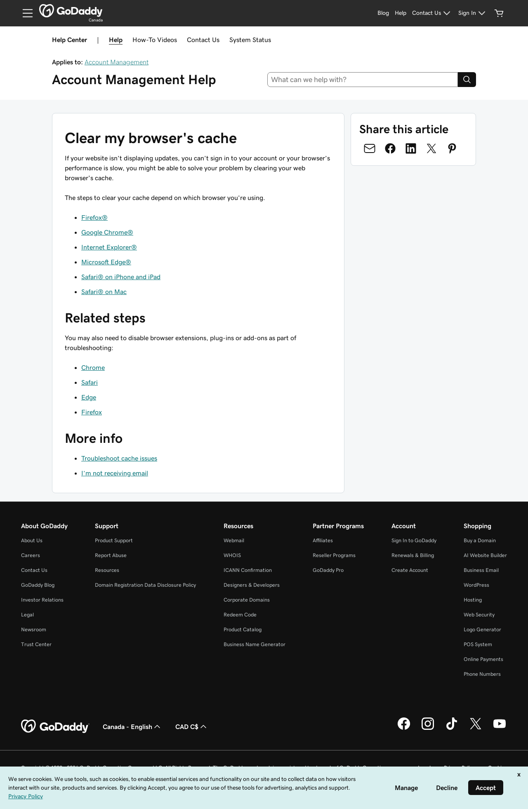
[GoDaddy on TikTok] (451, 728)
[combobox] (363, 79)
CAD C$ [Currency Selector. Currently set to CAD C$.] (191, 726)
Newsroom (33, 629)
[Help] (400, 13)
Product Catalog (243, 629)
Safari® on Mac (104, 291)
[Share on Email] (369, 148)
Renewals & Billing (412, 555)
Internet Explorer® (109, 247)
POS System (478, 644)
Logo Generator (482, 629)
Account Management (116, 62)
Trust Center (36, 644)
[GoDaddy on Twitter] (475, 728)
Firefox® (94, 217)
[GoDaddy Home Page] (55, 727)
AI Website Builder (485, 555)
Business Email (481, 570)
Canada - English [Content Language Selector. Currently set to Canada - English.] (132, 726)
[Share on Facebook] (390, 148)
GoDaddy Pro (328, 570)
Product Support (114, 540)
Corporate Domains (247, 599)
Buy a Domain (480, 540)
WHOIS (232, 555)
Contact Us (203, 39)
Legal (27, 614)
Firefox (91, 412)
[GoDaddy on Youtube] (499, 728)
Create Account (409, 570)
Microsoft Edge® (106, 262)
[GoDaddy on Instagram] (427, 728)
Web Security (479, 614)
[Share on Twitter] (431, 148)
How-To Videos (154, 39)
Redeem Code (240, 614)
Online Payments (483, 659)
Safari (89, 382)
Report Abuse (111, 555)
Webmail (234, 540)
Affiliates (323, 540)
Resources (107, 570)
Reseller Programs (334, 555)
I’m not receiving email (114, 473)
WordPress (476, 585)
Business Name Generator (254, 644)
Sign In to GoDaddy (413, 540)
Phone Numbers (482, 674)
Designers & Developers (252, 585)
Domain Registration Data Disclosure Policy (145, 585)
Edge (88, 397)
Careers (30, 555)
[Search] (467, 79)
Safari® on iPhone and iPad (120, 276)
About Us (31, 540)
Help (116, 39)
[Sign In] (473, 13)
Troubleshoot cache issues (119, 458)
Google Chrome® (107, 232)
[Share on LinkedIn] (411, 148)
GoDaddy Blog (37, 585)
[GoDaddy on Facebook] (403, 728)
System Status (250, 39)
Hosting (473, 599)
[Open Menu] (24, 13)
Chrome (93, 367)
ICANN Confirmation (248, 570)
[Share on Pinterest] (452, 148)
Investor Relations (42, 599)
